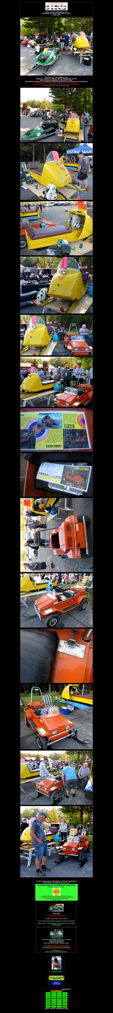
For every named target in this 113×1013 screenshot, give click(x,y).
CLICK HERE (56, 925)
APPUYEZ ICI (56, 950)
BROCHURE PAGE (63, 882)
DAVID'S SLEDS (56, 971)
